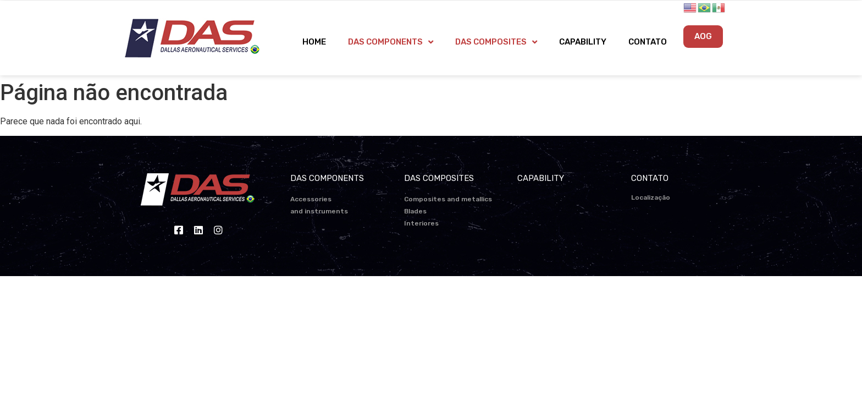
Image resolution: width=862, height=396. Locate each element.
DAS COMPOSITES (496, 42)
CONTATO (647, 42)
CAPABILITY (582, 42)
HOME (314, 42)
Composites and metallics (448, 199)
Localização (650, 197)
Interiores (421, 223)
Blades (415, 211)
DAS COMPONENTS (390, 42)
